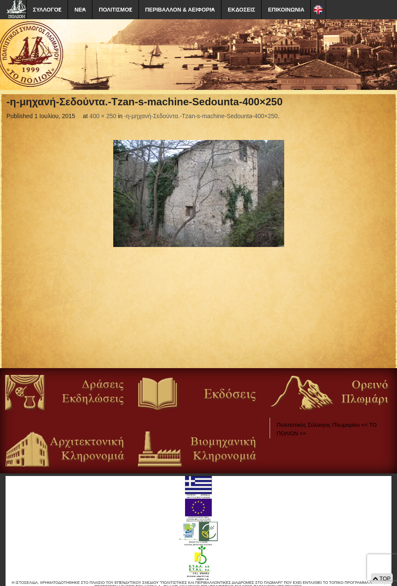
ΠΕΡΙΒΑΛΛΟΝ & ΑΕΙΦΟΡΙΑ (180, 9)
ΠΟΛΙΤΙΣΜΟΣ (115, 9)
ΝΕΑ (80, 9)
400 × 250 (102, 116)
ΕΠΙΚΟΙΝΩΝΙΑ (286, 9)
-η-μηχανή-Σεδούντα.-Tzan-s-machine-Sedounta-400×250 (201, 116)
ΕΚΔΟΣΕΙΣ (241, 9)
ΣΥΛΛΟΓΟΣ (47, 9)
